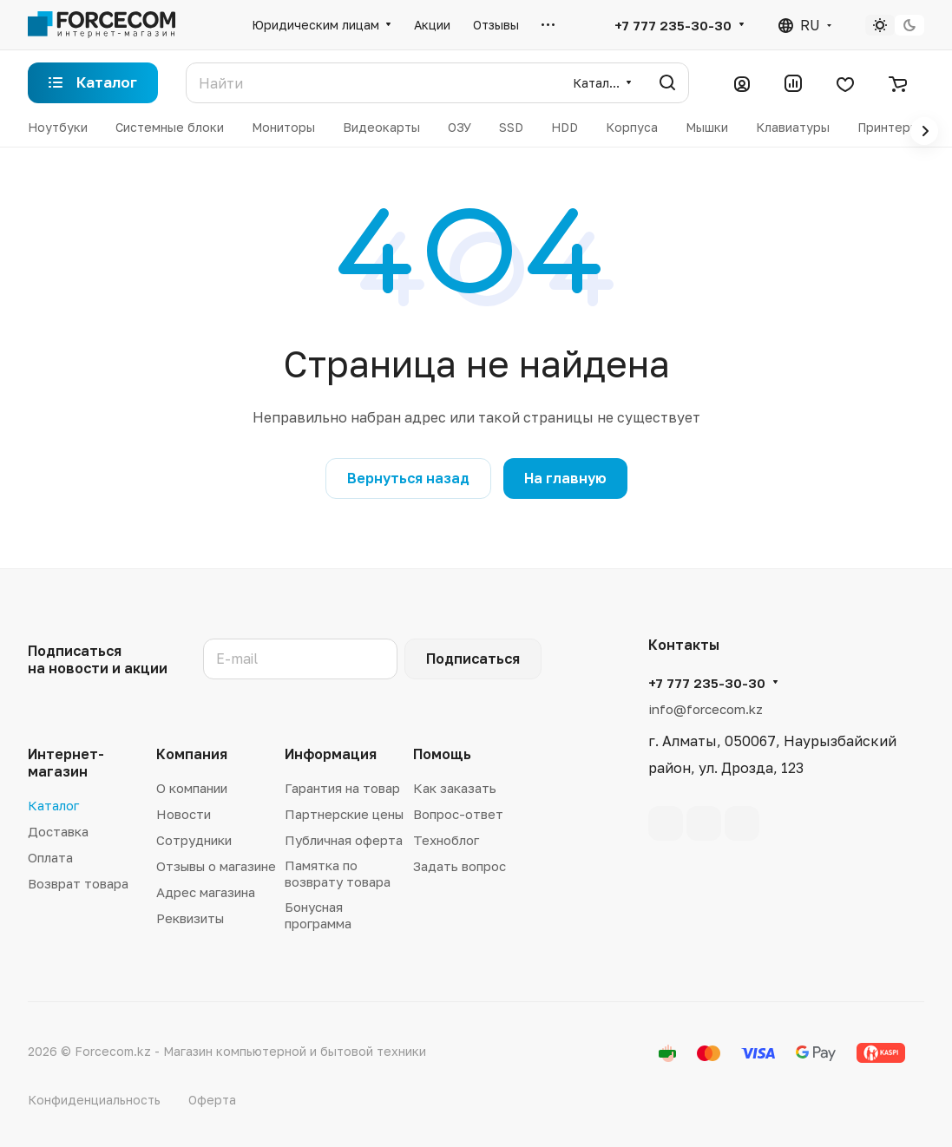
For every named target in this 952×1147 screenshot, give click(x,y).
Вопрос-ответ (458, 814)
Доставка (58, 831)
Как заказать (454, 788)
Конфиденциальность (94, 1099)
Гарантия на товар (342, 788)
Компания (191, 754)
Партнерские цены (344, 814)
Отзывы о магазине (216, 866)
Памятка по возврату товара (338, 873)
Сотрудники (194, 840)
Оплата (50, 857)
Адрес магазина (205, 892)
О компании (191, 788)
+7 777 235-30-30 (673, 25)
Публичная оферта (344, 840)
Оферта (212, 1099)
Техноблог (446, 840)
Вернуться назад (408, 478)
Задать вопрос (459, 866)
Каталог (53, 805)
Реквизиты (190, 918)
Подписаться (473, 658)
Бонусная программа (318, 915)
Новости (183, 814)
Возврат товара (78, 883)
